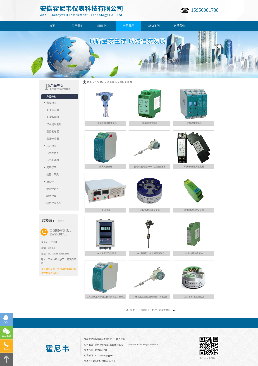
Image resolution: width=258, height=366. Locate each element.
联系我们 (179, 25)
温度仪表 (51, 102)
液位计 (50, 181)
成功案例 (154, 25)
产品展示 (128, 25)
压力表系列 (52, 153)
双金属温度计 (53, 124)
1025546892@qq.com (104, 355)
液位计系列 (52, 189)
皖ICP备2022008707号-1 (104, 361)
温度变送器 (52, 131)
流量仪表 (51, 167)
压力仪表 (51, 146)
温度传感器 (52, 138)
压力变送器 (52, 160)
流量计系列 (52, 174)
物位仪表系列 (53, 203)
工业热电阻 (52, 117)
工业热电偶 (52, 110)
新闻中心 (103, 25)
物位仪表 (51, 196)
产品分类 (51, 96)
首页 (52, 25)
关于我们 (77, 25)
